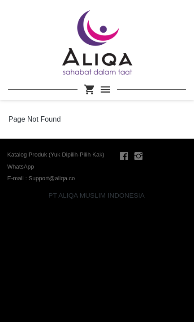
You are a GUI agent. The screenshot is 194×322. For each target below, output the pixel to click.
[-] (124, 156)
